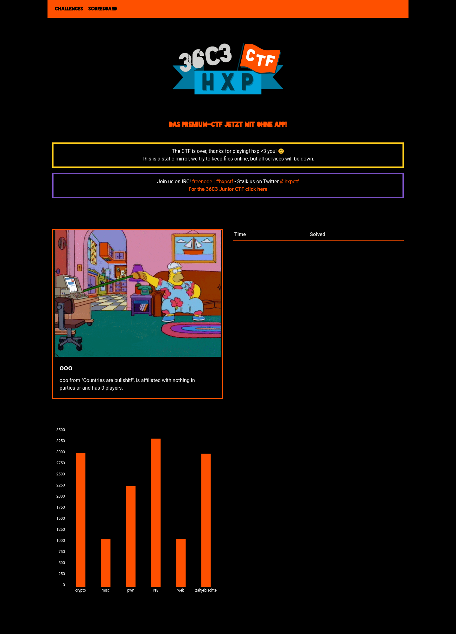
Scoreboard (102, 8)
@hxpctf (289, 182)
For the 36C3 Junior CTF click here (228, 189)
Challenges (69, 8)
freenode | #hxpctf (212, 182)
